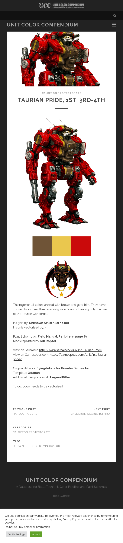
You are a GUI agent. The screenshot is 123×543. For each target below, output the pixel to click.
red (38, 446)
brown (18, 446)
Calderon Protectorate (61, 93)
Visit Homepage (61, 5)
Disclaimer (61, 496)
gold (30, 446)
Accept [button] (36, 534)
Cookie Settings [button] (16, 534)
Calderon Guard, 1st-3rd (90, 413)
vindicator (51, 446)
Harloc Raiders (25, 413)
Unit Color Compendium (42, 25)
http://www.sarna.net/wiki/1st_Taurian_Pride (70, 350)
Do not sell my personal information (27, 526)
